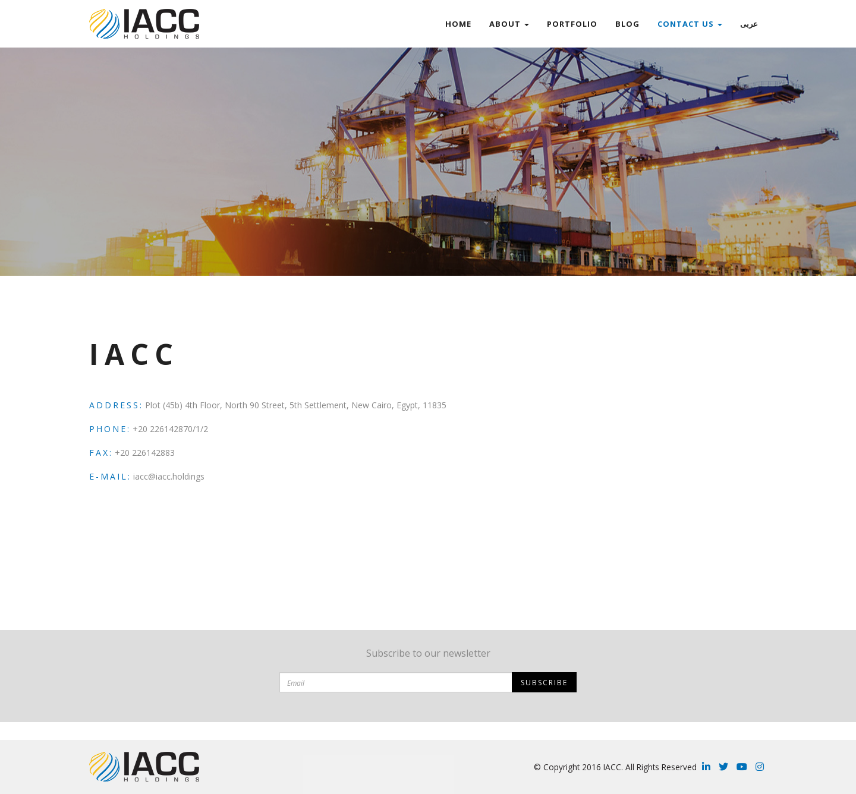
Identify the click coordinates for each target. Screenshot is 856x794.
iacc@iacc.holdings (168, 476)
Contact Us (689, 23)
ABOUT (509, 23)
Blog (627, 23)
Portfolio (572, 23)
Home (458, 23)
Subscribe (544, 683)
